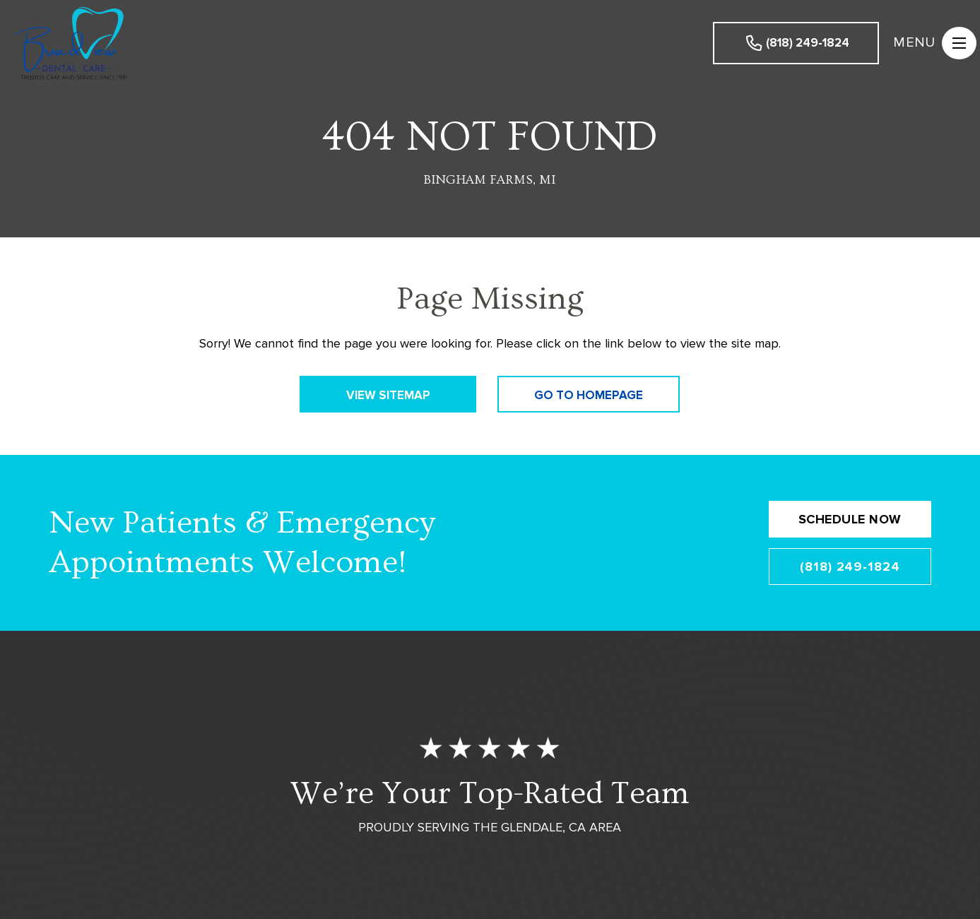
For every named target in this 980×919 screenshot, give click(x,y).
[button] (929, 43)
